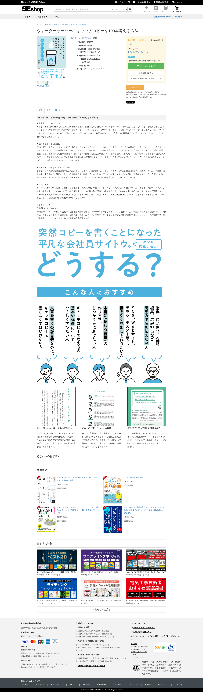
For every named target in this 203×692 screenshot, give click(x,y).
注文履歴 (155, 9)
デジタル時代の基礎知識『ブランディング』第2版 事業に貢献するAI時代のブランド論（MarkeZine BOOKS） (144, 510)
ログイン (177, 2)
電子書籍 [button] (41, 17)
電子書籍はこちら (146, 73)
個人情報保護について (138, 649)
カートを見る (177, 9)
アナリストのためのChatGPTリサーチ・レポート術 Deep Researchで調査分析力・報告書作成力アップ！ (78, 510)
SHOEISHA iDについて (138, 657)
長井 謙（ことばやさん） (81, 38)
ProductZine (163, 685)
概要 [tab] (40, 110)
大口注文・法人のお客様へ (143, 628)
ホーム (39, 24)
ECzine (73, 685)
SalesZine (117, 685)
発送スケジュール (84, 623)
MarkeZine (40, 685)
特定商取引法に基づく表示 (139, 646)
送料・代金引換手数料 (31, 623)
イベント (178, 685)
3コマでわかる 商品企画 (133, 477)
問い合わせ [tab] (59, 110)
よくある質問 (122, 2)
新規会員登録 (160, 2)
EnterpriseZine (57, 685)
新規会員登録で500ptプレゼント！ (168, 17)
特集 (57, 17)
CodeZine (24, 685)
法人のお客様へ (141, 2)
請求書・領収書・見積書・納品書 (90, 666)
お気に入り (146, 9)
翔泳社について (136, 654)
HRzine (148, 685)
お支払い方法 (27, 632)
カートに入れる (146, 66)
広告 (102, 69)
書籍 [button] (26, 17)
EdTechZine (101, 685)
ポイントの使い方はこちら (138, 52)
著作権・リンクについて (139, 652)
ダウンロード (166, 9)
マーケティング (93, 69)
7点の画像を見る (43, 86)
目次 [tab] (48, 110)
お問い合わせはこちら (141, 632)
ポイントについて (139, 623)
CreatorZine (133, 685)
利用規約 (134, 644)
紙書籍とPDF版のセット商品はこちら (145, 78)
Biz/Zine (86, 685)
